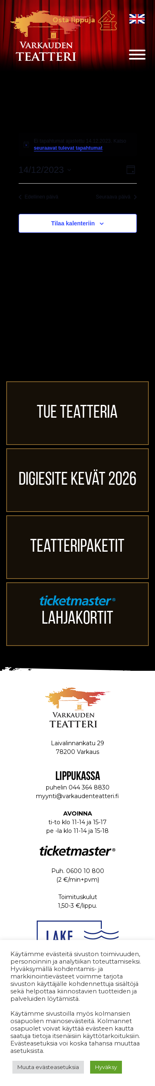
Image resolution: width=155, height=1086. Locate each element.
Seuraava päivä (116, 197)
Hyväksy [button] (106, 1067)
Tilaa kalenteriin (73, 223)
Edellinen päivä (38, 197)
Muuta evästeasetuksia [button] (48, 1067)
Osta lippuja (73, 20)
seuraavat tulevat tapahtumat (68, 148)
